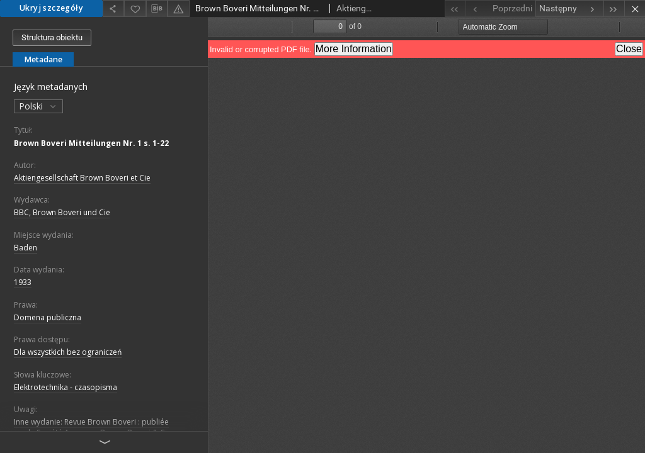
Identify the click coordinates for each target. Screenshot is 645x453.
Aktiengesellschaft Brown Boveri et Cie (82, 177)
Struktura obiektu (52, 37)
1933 (22, 282)
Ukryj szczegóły (51, 8)
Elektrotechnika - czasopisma (65, 387)
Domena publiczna (47, 317)
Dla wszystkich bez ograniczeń (68, 352)
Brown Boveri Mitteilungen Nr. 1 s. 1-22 (91, 143)
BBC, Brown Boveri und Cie (62, 212)
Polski (38, 106)
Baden (25, 247)
